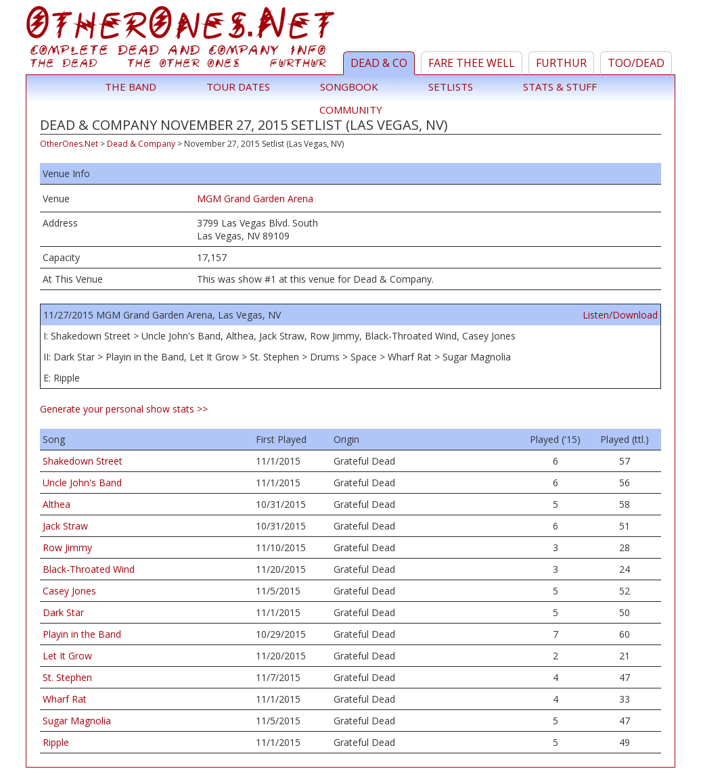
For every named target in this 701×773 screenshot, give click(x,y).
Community (350, 109)
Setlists (450, 86)
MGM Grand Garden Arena (255, 198)
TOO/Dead (636, 62)
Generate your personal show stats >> (124, 408)
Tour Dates (238, 86)
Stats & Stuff (560, 86)
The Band (130, 86)
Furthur (561, 62)
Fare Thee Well (471, 62)
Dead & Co (378, 62)
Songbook (349, 86)
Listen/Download (620, 314)
